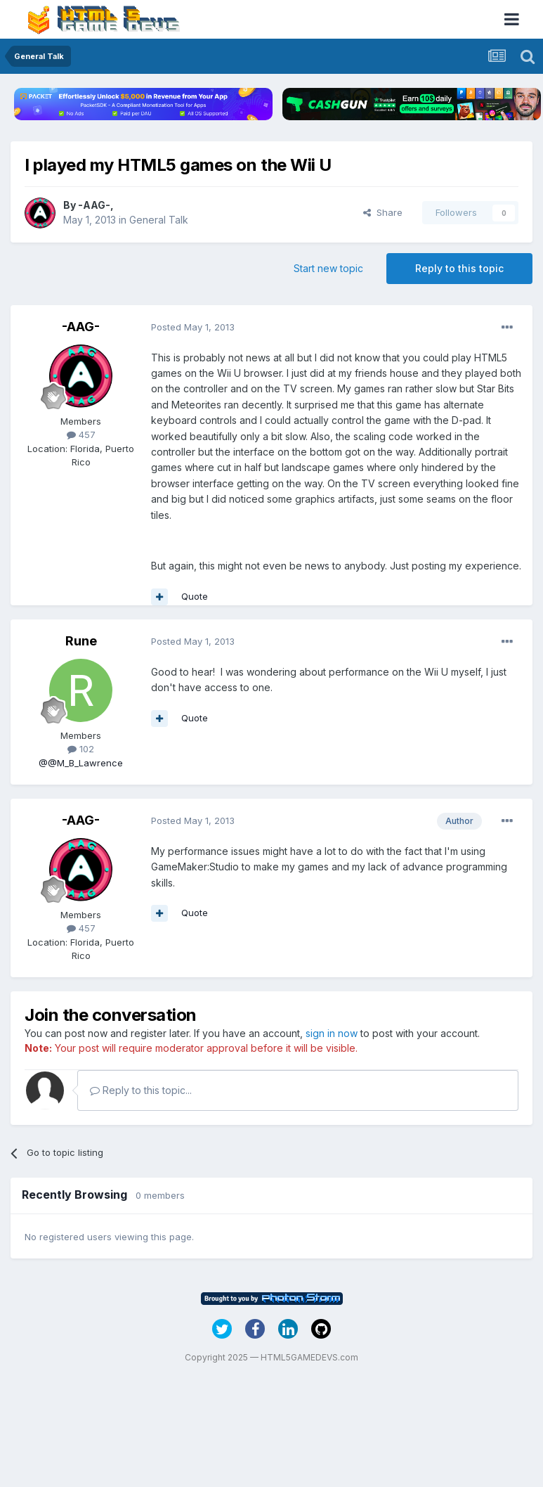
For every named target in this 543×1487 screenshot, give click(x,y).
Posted (193, 327)
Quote (194, 596)
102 (80, 748)
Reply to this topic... (141, 1090)
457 (81, 434)
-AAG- (94, 205)
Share (383, 212)
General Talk (158, 220)
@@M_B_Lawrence (81, 762)
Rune (81, 640)
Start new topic (328, 268)
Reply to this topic (459, 268)
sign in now (332, 1033)
